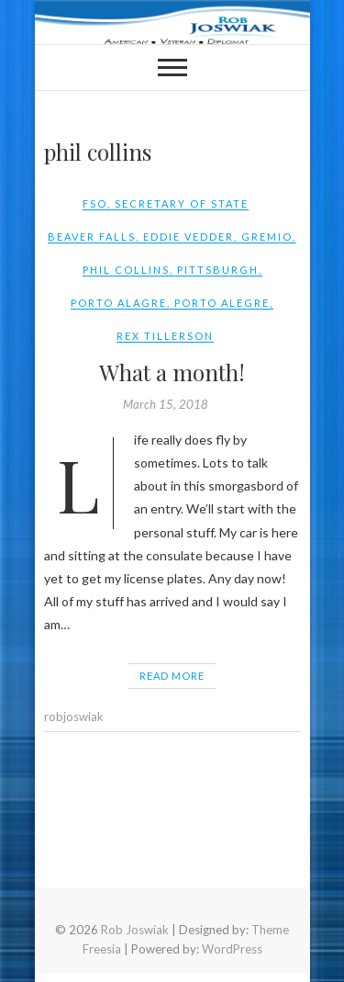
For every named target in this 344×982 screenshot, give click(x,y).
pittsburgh (218, 270)
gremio (267, 237)
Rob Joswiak (135, 929)
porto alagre (119, 303)
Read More (172, 676)
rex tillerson (165, 336)
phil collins (126, 270)
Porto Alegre (222, 303)
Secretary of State (182, 203)
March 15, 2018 (165, 404)
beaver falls (92, 237)
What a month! (172, 372)
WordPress (232, 949)
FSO (95, 203)
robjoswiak (74, 716)
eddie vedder (188, 237)
